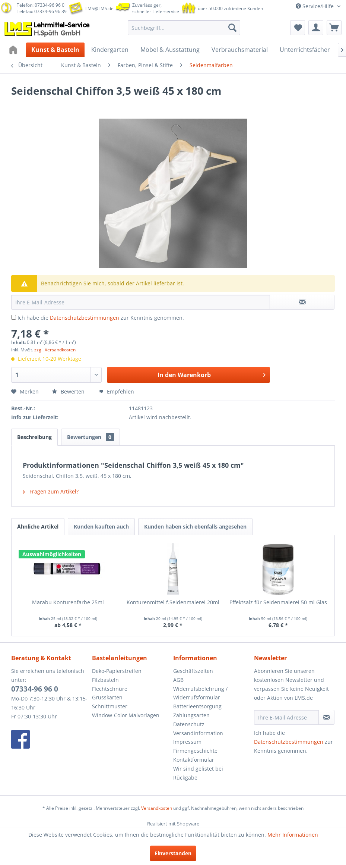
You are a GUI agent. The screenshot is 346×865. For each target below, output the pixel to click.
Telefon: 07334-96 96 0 (40, 5)
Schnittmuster (109, 706)
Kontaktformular (193, 759)
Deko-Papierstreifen (117, 670)
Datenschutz (188, 724)
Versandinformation (198, 733)
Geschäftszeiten (193, 670)
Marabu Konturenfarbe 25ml (68, 602)
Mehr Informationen (292, 834)
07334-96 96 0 (34, 689)
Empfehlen (116, 391)
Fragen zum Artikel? (51, 491)
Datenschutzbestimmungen (84, 317)
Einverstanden (173, 853)
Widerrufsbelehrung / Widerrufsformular (200, 693)
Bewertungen (90, 437)
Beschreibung (34, 437)
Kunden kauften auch (101, 526)
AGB (178, 679)
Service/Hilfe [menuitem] (315, 6)
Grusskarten (107, 697)
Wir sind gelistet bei (198, 768)
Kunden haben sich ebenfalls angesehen (195, 526)
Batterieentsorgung (197, 706)
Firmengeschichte (195, 750)
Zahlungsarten (191, 715)
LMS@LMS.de (99, 8)
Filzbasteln (105, 679)
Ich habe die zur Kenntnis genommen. (101, 317)
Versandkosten (156, 808)
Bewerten (69, 391)
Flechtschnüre (109, 688)
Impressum (187, 741)
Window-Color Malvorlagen (125, 715)
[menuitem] (184, 27)
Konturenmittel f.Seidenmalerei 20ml (173, 602)
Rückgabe (185, 777)
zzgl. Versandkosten (55, 350)
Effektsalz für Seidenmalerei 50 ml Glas (278, 602)
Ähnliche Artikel (37, 526)
